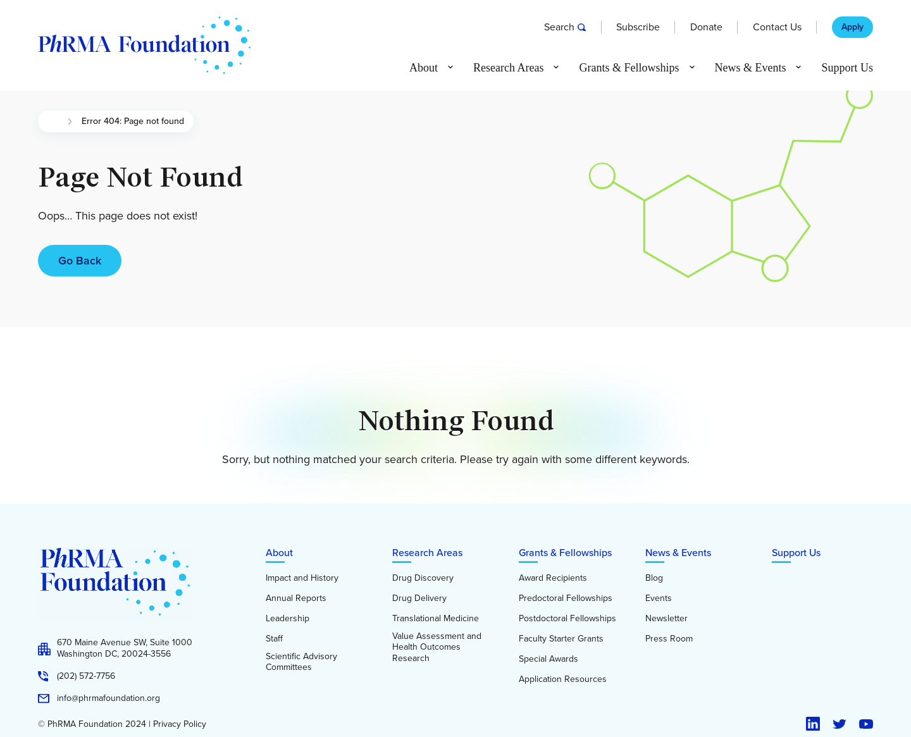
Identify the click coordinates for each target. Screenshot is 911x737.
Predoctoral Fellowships (565, 598)
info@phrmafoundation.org (108, 698)
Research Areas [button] (508, 67)
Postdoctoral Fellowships (567, 618)
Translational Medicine (435, 618)
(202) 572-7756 (86, 676)
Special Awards (548, 659)
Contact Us (777, 27)
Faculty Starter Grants (561, 639)
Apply (852, 27)
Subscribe (638, 27)
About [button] (423, 67)
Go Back (79, 260)
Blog (654, 578)
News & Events (678, 552)
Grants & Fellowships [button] (629, 67)
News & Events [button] (750, 67)
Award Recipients (553, 578)
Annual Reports (296, 598)
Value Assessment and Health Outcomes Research (436, 647)
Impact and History (302, 578)
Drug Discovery (423, 578)
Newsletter (666, 618)
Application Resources (563, 679)
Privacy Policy (179, 724)
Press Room (669, 639)
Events (658, 598)
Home (52, 121)
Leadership (287, 618)
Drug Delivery (419, 598)
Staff (274, 639)
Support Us (847, 67)
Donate (706, 27)
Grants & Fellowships (565, 552)
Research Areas (427, 552)
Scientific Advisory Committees (301, 662)
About (279, 552)
